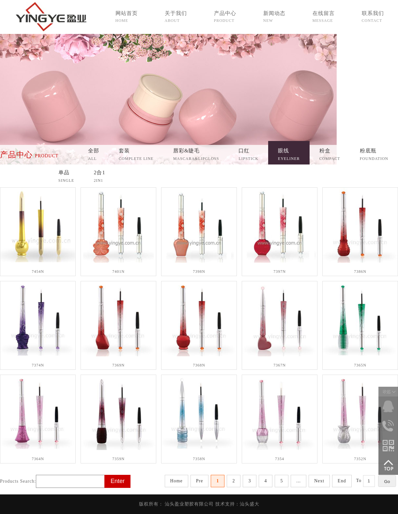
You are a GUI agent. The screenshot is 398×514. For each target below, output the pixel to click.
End (342, 480)
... (298, 480)
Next (319, 480)
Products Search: (18, 481)
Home (176, 480)
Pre (199, 480)
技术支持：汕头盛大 (237, 504)
